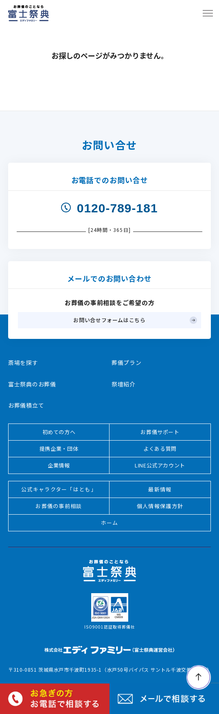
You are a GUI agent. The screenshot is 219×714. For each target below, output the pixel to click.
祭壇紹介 (124, 384)
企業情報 (59, 465)
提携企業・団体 (59, 448)
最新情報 (159, 489)
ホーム (109, 522)
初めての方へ (59, 432)
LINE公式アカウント (160, 465)
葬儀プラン (127, 362)
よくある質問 (160, 448)
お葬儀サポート (160, 432)
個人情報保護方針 (160, 506)
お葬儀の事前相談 (58, 506)
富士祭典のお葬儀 (32, 384)
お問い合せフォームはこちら (109, 320)
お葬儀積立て (26, 405)
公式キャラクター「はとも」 (58, 489)
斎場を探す (23, 362)
